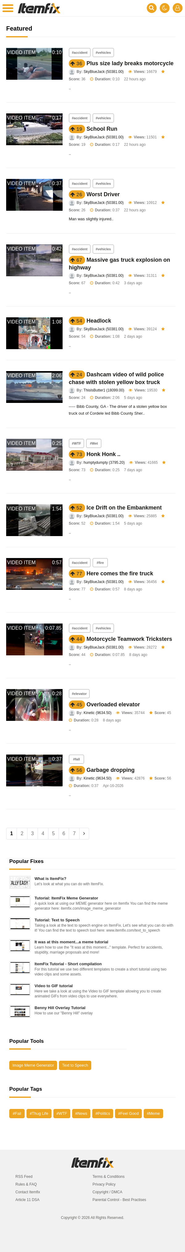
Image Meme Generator (33, 1065)
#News (81, 1113)
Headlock (99, 321)
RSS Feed (23, 1176)
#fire (100, 563)
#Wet (94, 443)
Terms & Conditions (108, 1176)
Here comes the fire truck (120, 573)
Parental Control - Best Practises (119, 1200)
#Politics (102, 1113)
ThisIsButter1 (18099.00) (104, 390)
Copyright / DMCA (107, 1192)
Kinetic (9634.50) (98, 713)
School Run (102, 129)
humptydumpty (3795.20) (104, 462)
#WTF (76, 443)
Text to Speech (75, 1065)
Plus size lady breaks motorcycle (130, 63)
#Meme (153, 1113)
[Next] (84, 834)
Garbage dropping (111, 770)
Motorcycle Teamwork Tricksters (129, 639)
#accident (80, 52)
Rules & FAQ (26, 1184)
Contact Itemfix (27, 1192)
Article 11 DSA (27, 1200)
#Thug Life (39, 1113)
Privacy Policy (104, 1184)
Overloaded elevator (113, 704)
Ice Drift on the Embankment (124, 508)
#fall (76, 759)
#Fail (17, 1113)
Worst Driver (103, 194)
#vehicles (103, 52)
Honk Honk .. (104, 454)
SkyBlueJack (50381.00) (104, 72)
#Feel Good (128, 1113)
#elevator (79, 694)
